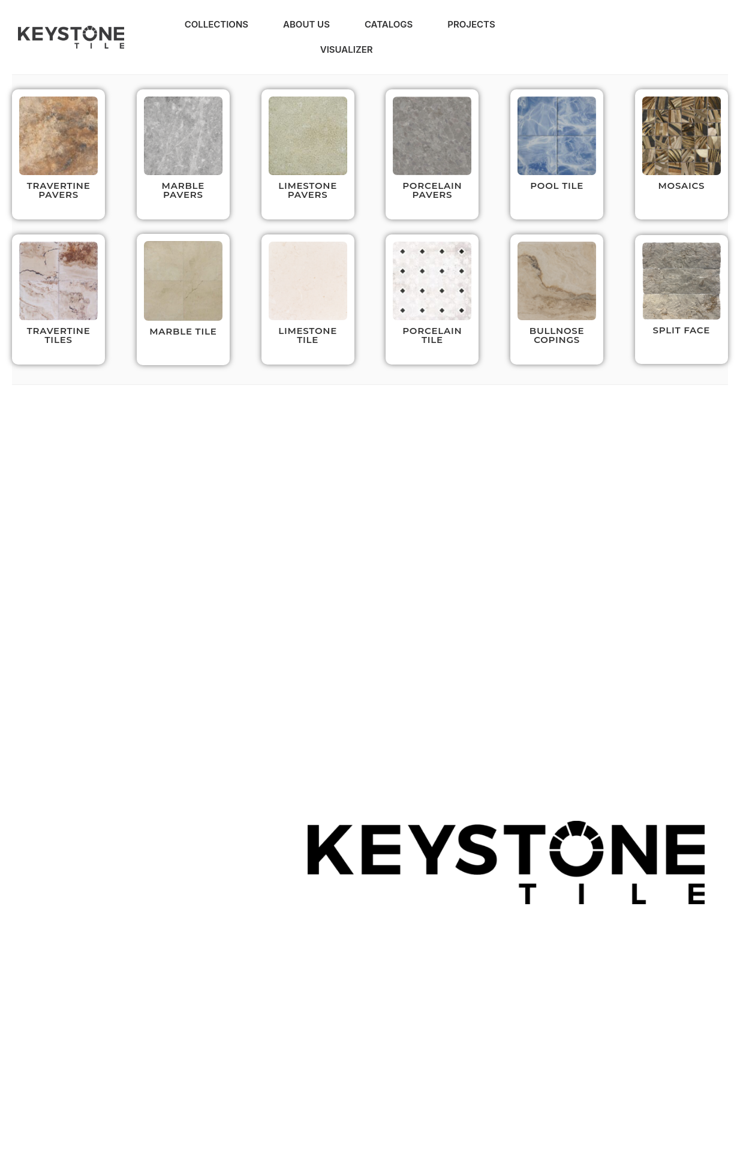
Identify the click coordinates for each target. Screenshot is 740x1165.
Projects (471, 24)
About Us (306, 24)
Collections (216, 24)
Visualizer (346, 49)
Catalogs (389, 24)
